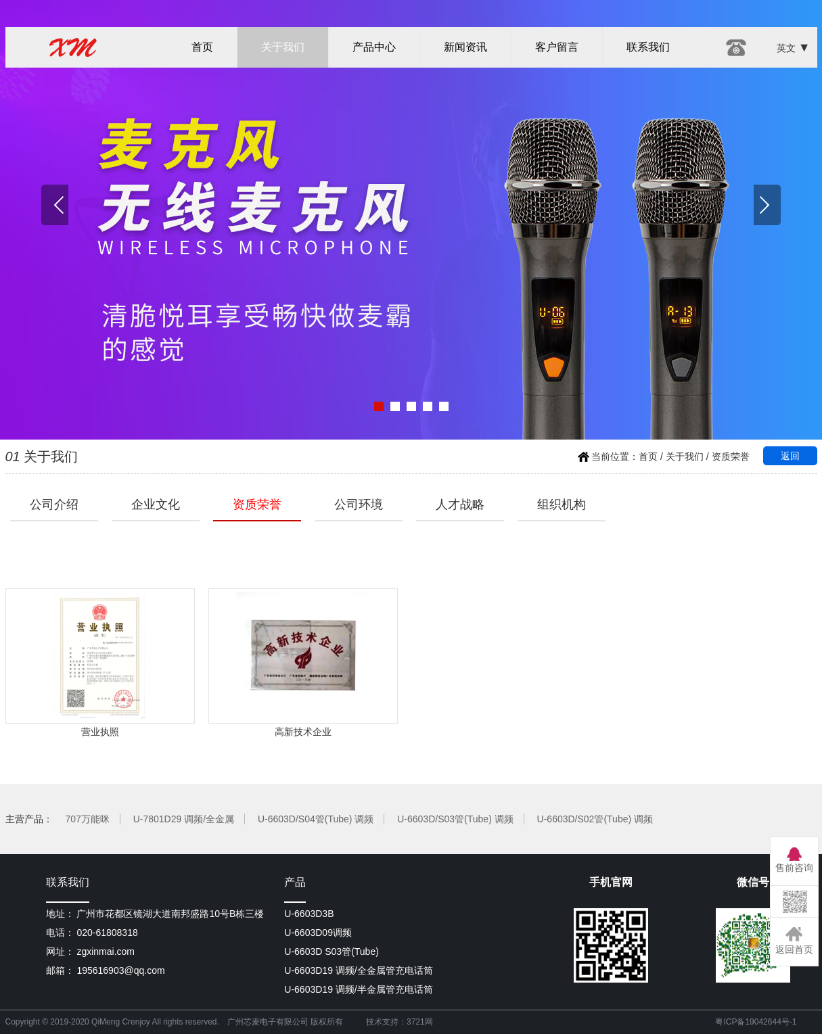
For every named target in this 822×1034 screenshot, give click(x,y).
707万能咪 (87, 819)
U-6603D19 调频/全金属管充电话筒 (358, 970)
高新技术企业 (303, 662)
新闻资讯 (465, 47)
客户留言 (556, 47)
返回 (790, 455)
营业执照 (100, 662)
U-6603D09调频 (318, 932)
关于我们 (282, 47)
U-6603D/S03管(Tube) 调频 (455, 819)
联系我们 (648, 47)
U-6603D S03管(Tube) (331, 951)
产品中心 (374, 47)
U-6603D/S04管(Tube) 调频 (315, 819)
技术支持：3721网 (399, 1022)
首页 (202, 47)
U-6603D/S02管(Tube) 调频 (595, 819)
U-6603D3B (309, 913)
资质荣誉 (731, 456)
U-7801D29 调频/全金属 (183, 819)
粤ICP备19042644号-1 (755, 1022)
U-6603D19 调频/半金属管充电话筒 (358, 989)
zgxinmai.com (105, 951)
